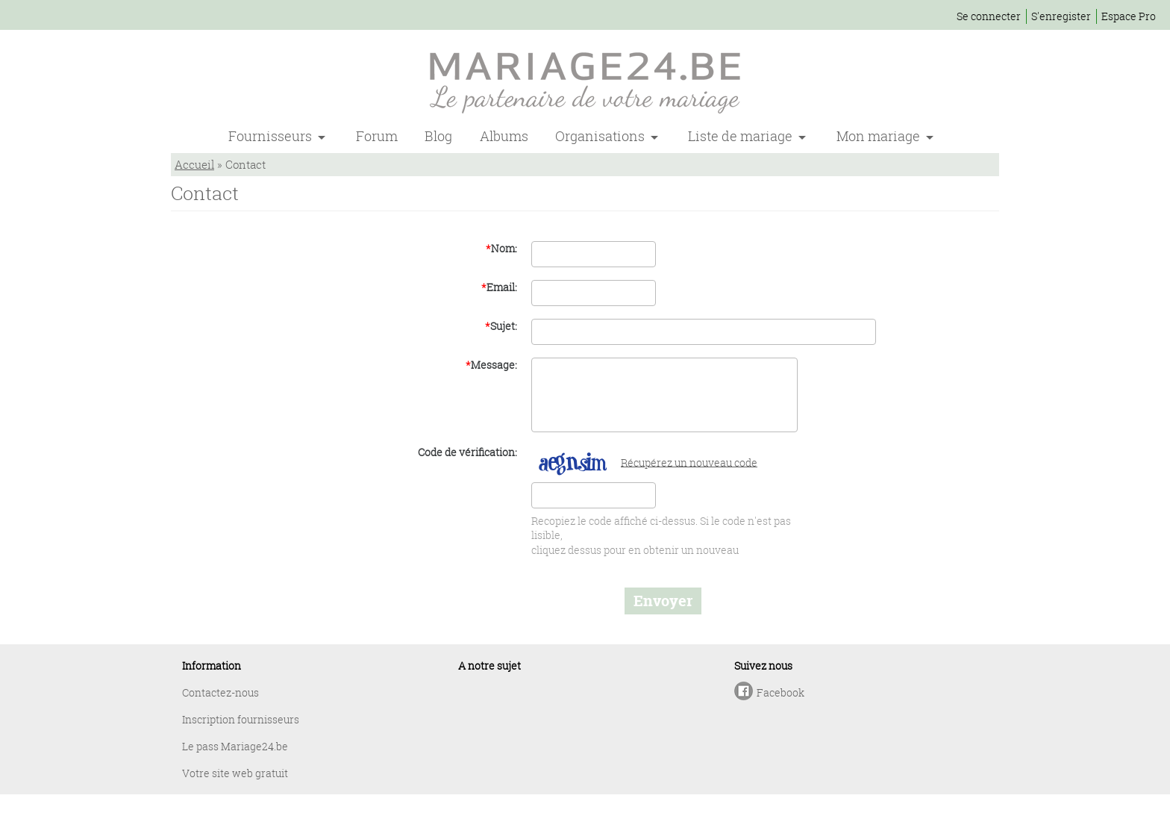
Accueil (194, 164)
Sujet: (501, 326)
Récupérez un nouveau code (689, 462)
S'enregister (1061, 16)
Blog (438, 136)
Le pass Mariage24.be (235, 746)
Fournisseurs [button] (271, 136)
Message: (491, 365)
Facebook (780, 692)
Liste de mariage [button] (741, 136)
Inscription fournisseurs (240, 719)
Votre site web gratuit (235, 773)
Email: (499, 287)
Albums (504, 136)
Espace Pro (1128, 16)
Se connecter (989, 16)
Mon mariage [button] (879, 136)
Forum (377, 136)
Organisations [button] (601, 136)
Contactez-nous (220, 692)
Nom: (501, 248)
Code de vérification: (467, 452)
